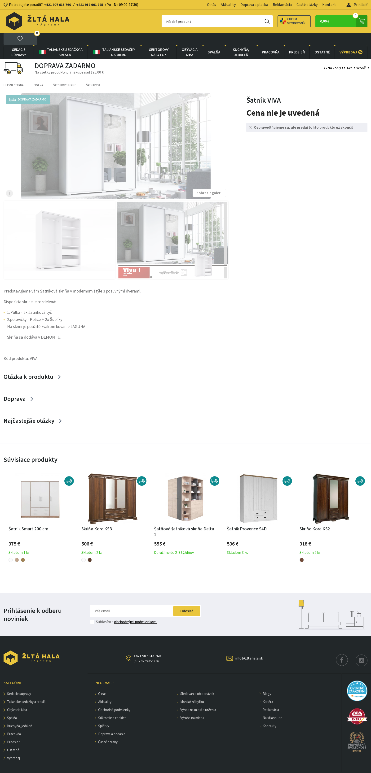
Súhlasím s (126, 609)
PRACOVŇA (270, 39)
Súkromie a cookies (112, 705)
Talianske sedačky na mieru (114, 40)
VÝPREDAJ (351, 39)
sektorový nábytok (159, 40)
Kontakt (329, 4)
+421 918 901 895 (89, 4)
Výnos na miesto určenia (198, 697)
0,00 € (343, 21)
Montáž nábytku (192, 689)
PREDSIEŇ (297, 39)
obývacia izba (190, 40)
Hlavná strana (14, 73)
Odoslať (186, 598)
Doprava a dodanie (111, 721)
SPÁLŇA (214, 39)
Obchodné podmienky (114, 697)
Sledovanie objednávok (197, 681)
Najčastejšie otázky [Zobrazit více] (29, 408)
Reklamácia (282, 4)
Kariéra (268, 689)
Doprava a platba (254, 4)
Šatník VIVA (93, 73)
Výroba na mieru (192, 705)
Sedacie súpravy (18, 40)
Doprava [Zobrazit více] (15, 386)
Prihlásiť (356, 4)
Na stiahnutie (273, 705)
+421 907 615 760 (57, 4)
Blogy (267, 681)
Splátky (103, 713)
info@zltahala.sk (249, 645)
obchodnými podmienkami (135, 609)
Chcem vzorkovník (276, 21)
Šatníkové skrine (64, 73)
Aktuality (228, 4)
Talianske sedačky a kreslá (61, 40)
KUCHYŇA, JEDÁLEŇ (241, 40)
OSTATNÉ (322, 39)
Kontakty (269, 713)
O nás (211, 4)
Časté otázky (307, 4)
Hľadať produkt (162, 21)
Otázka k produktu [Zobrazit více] (28, 364)
